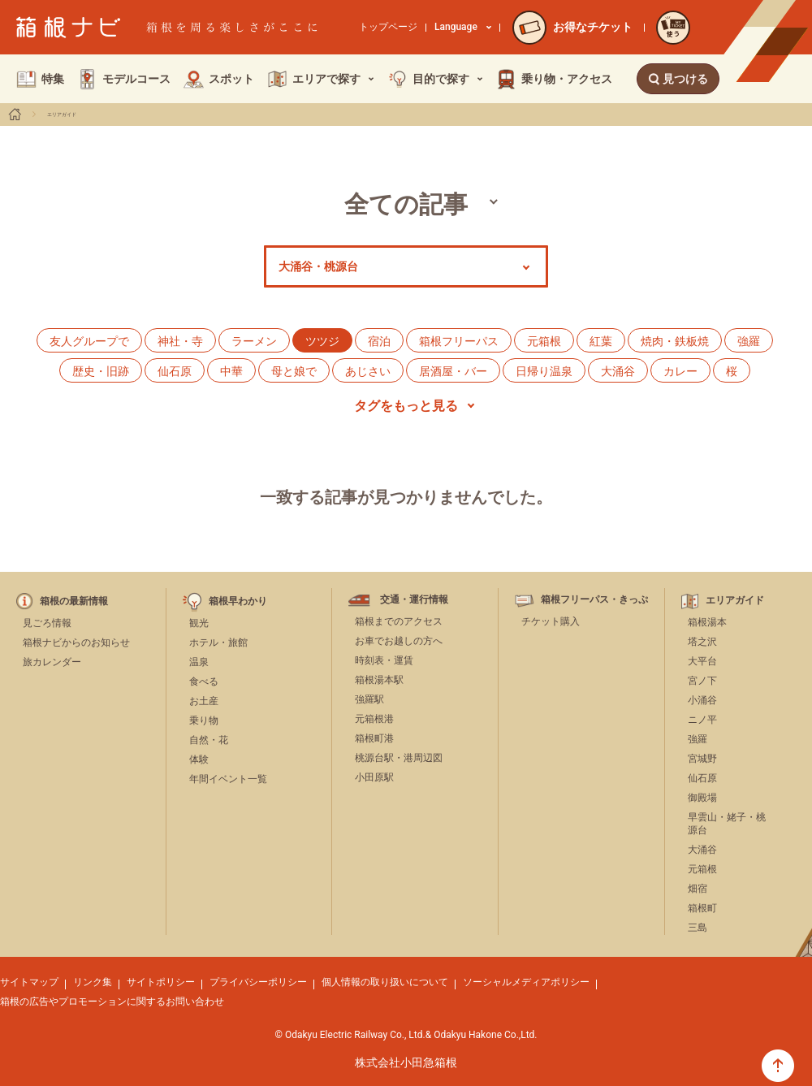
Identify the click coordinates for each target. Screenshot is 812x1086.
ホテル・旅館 (218, 642)
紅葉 (601, 341)
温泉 (199, 662)
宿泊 (379, 341)
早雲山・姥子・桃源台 (727, 824)
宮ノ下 (702, 680)
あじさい (368, 371)
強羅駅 (369, 699)
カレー (680, 371)
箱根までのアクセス (399, 621)
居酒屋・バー (453, 371)
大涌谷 (618, 371)
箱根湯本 (707, 622)
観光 (199, 623)
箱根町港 (374, 738)
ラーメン (254, 341)
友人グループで (89, 341)
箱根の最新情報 (74, 601)
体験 (199, 759)
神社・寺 (180, 341)
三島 (697, 927)
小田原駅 (374, 777)
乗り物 (203, 720)
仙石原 (175, 371)
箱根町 (702, 908)
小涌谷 (702, 700)
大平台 (702, 661)
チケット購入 (550, 621)
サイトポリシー (161, 982)
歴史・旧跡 (100, 371)
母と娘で (294, 371)
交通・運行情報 (414, 600)
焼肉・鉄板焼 (675, 341)
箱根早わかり (238, 601)
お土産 (203, 701)
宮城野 (702, 758)
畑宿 (697, 888)
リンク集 (92, 982)
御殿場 (702, 797)
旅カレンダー (52, 662)
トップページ (388, 26)
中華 (231, 371)
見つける (678, 78)
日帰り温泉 (544, 371)
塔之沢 (702, 641)
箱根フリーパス (459, 341)
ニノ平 (702, 719)
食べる (203, 681)
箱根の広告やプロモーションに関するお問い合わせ (112, 1001)
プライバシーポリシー (258, 982)
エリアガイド (61, 114)
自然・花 (208, 740)
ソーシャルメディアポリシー (526, 982)
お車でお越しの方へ (399, 641)
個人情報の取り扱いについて (385, 982)
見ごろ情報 (47, 623)
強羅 (748, 341)
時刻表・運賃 (384, 660)
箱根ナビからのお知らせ (76, 642)
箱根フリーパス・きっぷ (594, 600)
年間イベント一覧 (228, 779)
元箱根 (544, 341)
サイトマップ (29, 982)
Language (463, 26)
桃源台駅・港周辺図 (399, 758)
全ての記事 (406, 204)
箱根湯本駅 (379, 680)
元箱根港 (374, 719)
